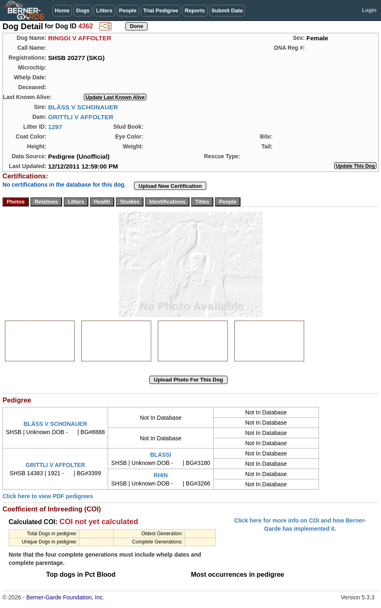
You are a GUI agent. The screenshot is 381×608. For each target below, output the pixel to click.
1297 (55, 126)
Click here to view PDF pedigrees (47, 496)
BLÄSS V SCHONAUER (83, 107)
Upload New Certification (170, 186)
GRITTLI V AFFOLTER (80, 116)
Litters (104, 10)
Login (369, 10)
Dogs (83, 10)
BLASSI (160, 454)
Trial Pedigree (160, 10)
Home (62, 10)
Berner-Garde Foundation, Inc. (65, 597)
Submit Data (227, 10)
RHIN (161, 475)
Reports (195, 10)
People (128, 10)
